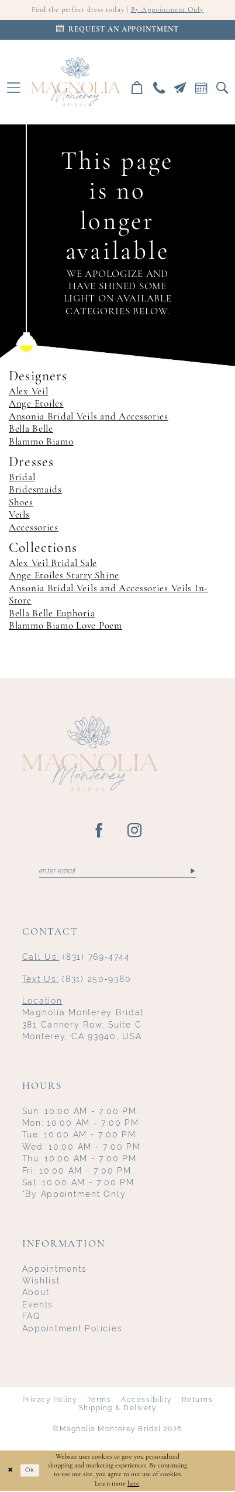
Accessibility (146, 1401)
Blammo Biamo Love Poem (65, 627)
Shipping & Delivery (117, 1409)
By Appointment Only (170, 10)
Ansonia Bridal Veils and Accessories (88, 417)
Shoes (21, 503)
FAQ (31, 1317)
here (133, 1484)
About (36, 1293)
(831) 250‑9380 (77, 980)
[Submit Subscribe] (192, 872)
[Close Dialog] (10, 1471)
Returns (197, 1401)
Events (37, 1305)
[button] (13, 88)
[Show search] (222, 87)
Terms (99, 1401)
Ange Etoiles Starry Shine (64, 576)
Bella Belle (31, 430)
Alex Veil (28, 392)
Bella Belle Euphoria (52, 614)
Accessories (33, 528)
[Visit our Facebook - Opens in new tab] (99, 831)
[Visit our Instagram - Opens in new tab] (135, 831)
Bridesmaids (35, 490)
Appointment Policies (72, 1329)
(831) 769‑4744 (76, 958)
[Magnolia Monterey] (75, 82)
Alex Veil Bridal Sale (53, 564)
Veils (19, 516)
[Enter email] (117, 872)
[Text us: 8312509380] (180, 87)
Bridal (22, 478)
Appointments (54, 1270)
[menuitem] (13, 88)
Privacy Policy (49, 1401)
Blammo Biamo (41, 442)
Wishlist (41, 1281)
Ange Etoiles (36, 405)
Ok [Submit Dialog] (32, 1471)
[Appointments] (117, 30)
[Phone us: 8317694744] (159, 87)
